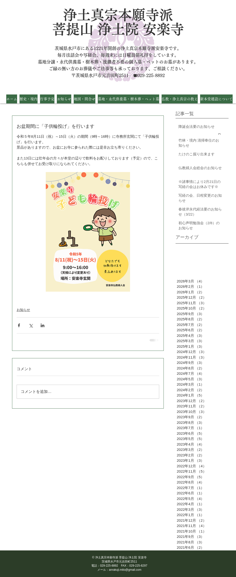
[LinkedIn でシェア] (42, 325)
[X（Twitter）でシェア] (30, 325)
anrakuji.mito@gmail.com (125, 569)
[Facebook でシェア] (19, 325)
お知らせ (23, 310)
